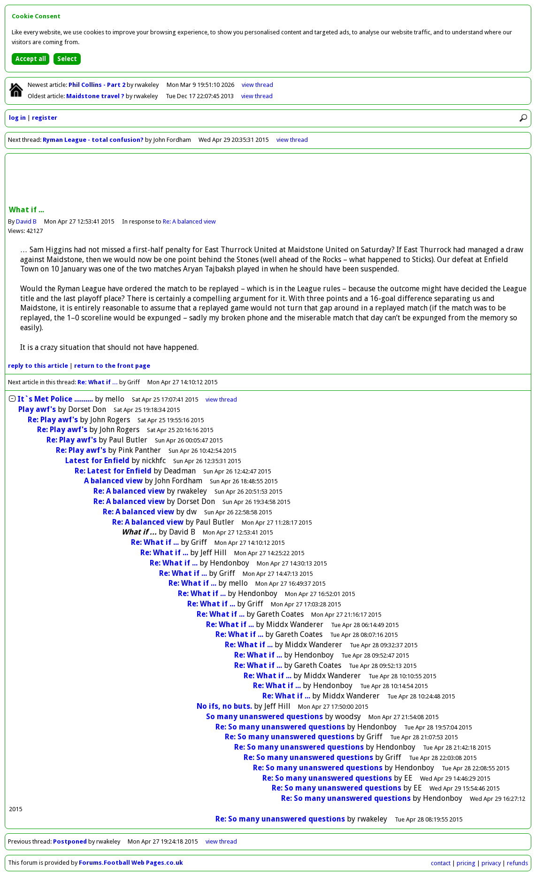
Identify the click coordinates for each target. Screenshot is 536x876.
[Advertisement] (268, 180)
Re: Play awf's (53, 419)
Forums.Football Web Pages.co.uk (131, 862)
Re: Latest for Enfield (114, 470)
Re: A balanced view (189, 221)
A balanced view (113, 480)
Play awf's (37, 409)
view (257, 84)
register (44, 117)
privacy (491, 863)
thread (221, 399)
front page (112, 365)
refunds (517, 863)
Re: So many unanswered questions (280, 726)
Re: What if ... (97, 382)
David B (26, 221)
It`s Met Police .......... (55, 399)
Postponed (70, 841)
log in (17, 117)
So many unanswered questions (264, 716)
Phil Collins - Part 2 (98, 84)
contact (441, 863)
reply (38, 365)
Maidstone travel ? (96, 96)
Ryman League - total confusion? (93, 139)
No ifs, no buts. (224, 706)
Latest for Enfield (98, 460)
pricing (466, 863)
